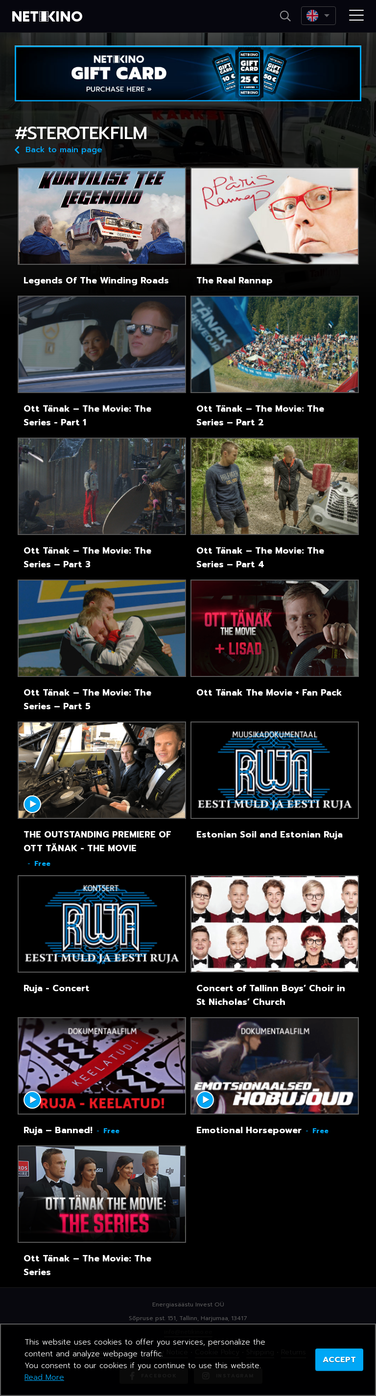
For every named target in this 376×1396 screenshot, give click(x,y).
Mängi (32, 804)
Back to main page (58, 149)
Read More (44, 1377)
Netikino (49, 17)
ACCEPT (339, 1360)
